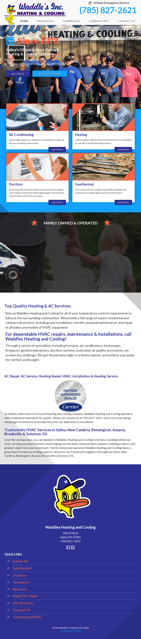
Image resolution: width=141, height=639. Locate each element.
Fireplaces (21, 582)
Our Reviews (23, 603)
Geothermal (22, 568)
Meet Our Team (25, 596)
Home (24, 21)
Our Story (17, 73)
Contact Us (126, 21)
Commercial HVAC (27, 617)
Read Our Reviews (50, 73)
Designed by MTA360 (70, 630)
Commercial (71, 21)
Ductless (20, 575)
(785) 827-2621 (108, 10)
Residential (45, 21)
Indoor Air (20, 561)
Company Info (99, 21)
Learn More (57, 149)
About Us (20, 589)
